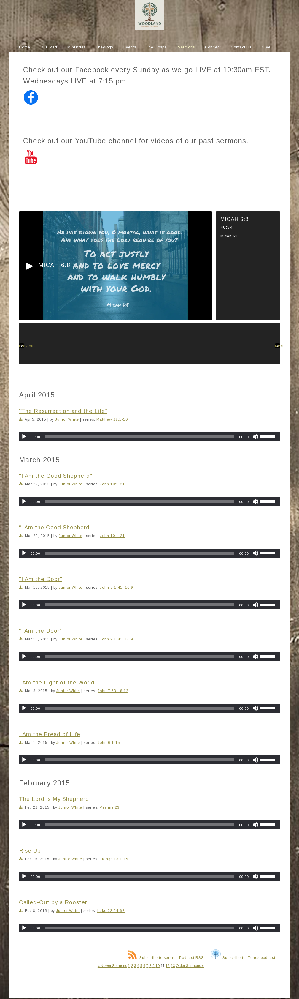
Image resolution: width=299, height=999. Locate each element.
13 (173, 966)
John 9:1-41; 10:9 (116, 587)
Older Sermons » (190, 966)
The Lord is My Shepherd (54, 799)
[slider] (140, 436)
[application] (149, 436)
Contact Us (241, 47)
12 (168, 966)
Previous (21, 343)
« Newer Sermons (112, 966)
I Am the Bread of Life (49, 734)
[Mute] (255, 437)
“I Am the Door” (40, 631)
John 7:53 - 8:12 (113, 691)
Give (266, 47)
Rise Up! (31, 851)
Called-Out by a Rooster (53, 902)
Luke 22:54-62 (111, 911)
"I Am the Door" (40, 579)
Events (129, 47)
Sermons (186, 47)
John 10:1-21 (112, 484)
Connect (213, 47)
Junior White (67, 419)
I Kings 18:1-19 (114, 859)
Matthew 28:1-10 (112, 419)
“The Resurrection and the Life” (63, 411)
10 (157, 966)
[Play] (24, 437)
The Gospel (157, 47)
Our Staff (48, 47)
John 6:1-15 (109, 743)
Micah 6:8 (54, 265)
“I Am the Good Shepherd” (55, 527)
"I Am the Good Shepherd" (55, 476)
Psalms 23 (110, 807)
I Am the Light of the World (57, 682)
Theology (104, 47)
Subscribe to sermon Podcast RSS (166, 958)
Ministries (76, 47)
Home (24, 47)
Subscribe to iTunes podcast (243, 958)
